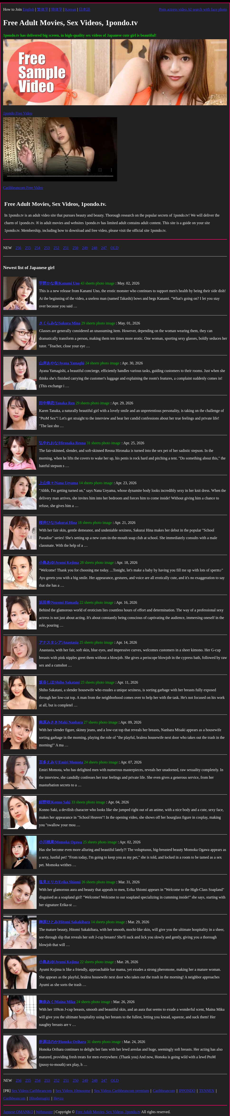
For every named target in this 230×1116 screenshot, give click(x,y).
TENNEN (206, 1091)
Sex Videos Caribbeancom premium (121, 1091)
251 (66, 248)
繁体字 (42, 9)
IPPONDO (187, 1091)
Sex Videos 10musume (73, 1091)
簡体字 (56, 9)
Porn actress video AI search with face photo (193, 9)
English (28, 9)
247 (104, 248)
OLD (114, 248)
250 (75, 248)
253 (47, 248)
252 (56, 248)
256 (18, 248)
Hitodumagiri (39, 1098)
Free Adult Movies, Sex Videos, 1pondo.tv (108, 1112)
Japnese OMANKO (18, 1112)
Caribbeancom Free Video (23, 188)
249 (85, 248)
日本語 (84, 9)
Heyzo (59, 1098)
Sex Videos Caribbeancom (31, 1091)
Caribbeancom (164, 1091)
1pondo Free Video (17, 113)
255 (28, 248)
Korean (70, 9)
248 (94, 248)
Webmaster (44, 1112)
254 (37, 248)
